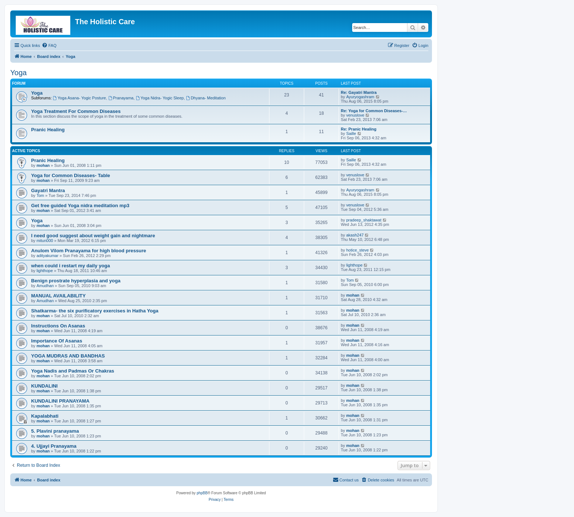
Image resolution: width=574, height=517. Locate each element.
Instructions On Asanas (58, 326)
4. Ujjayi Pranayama (54, 446)
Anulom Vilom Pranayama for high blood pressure (88, 250)
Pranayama (121, 98)
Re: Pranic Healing (358, 129)
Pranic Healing (48, 129)
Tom (40, 195)
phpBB (202, 493)
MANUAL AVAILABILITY (58, 295)
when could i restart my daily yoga (70, 265)
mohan (43, 165)
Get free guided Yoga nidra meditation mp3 (80, 205)
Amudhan (45, 285)
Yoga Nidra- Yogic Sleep (160, 98)
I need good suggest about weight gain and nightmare (93, 235)
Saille (351, 133)
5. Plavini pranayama (55, 431)
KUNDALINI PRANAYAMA (60, 401)
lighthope (45, 270)
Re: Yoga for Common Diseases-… (374, 111)
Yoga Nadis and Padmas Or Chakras (72, 371)
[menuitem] (49, 45)
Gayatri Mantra (48, 190)
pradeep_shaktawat (363, 220)
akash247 (355, 235)
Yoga (18, 73)
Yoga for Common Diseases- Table (70, 175)
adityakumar (48, 255)
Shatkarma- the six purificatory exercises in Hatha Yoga (95, 311)
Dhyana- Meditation (205, 98)
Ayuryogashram (360, 97)
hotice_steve (357, 250)
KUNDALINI (44, 386)
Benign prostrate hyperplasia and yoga (75, 280)
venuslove (355, 115)
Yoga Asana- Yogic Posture (79, 98)
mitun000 (45, 240)
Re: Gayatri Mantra (359, 92)
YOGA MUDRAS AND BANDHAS (68, 356)
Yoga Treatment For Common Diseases (76, 111)
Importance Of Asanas (56, 341)
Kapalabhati (45, 416)
